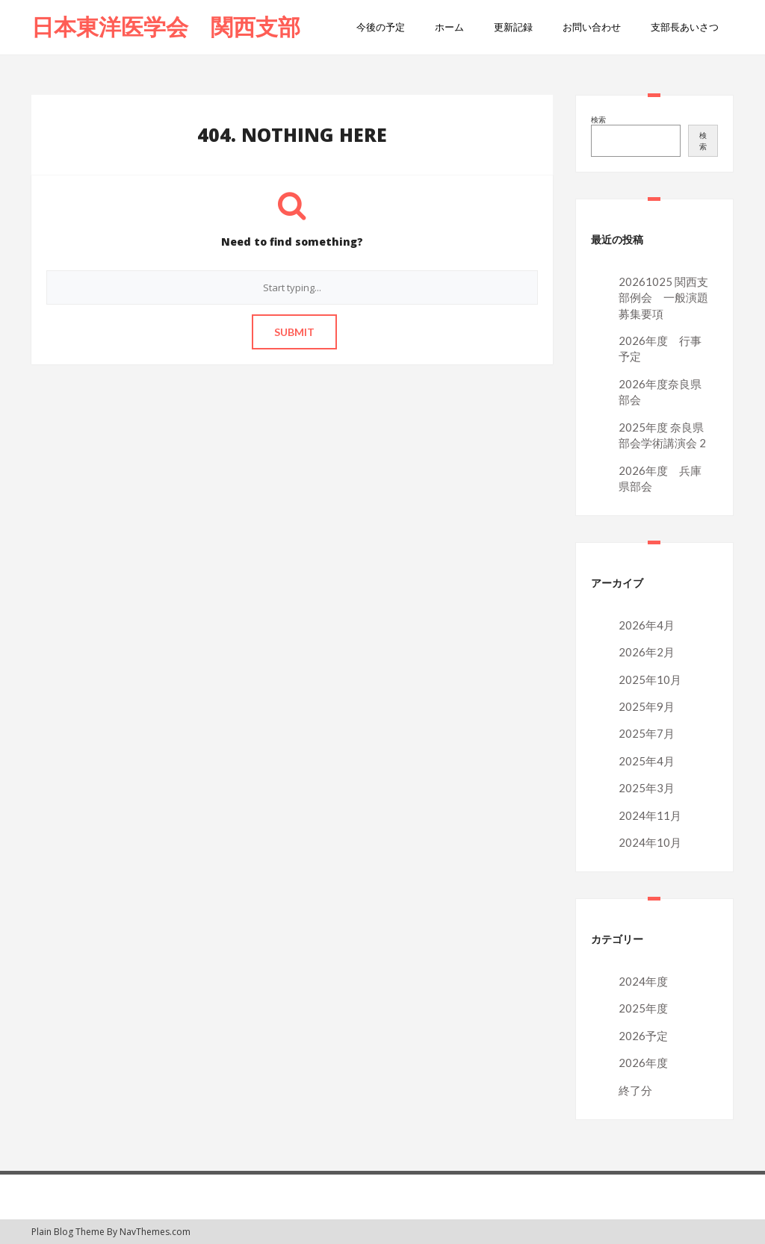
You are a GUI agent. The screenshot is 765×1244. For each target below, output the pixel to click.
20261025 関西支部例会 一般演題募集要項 (663, 297)
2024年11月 (650, 815)
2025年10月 (650, 679)
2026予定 (643, 1035)
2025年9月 (647, 706)
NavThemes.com (155, 1231)
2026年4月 (647, 625)
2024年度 (643, 981)
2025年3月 (647, 787)
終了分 (635, 1090)
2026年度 (643, 1062)
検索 (598, 119)
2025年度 (643, 1008)
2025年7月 (647, 733)
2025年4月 (647, 761)
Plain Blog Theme (68, 1231)
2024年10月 (650, 842)
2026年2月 (647, 652)
